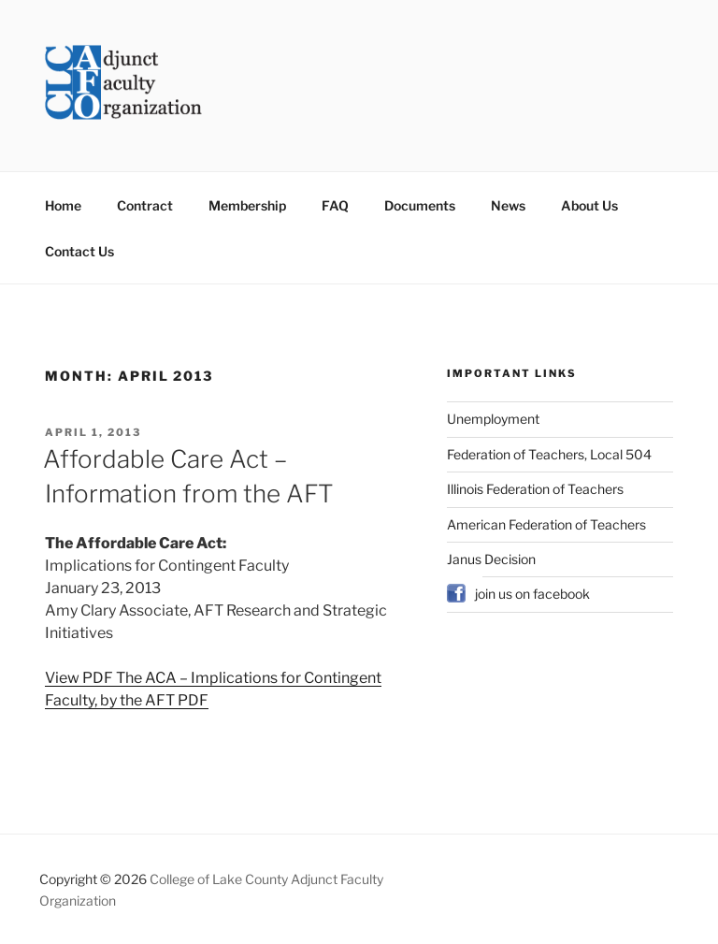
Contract (145, 205)
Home (63, 205)
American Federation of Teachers (546, 524)
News (508, 205)
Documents (419, 205)
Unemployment (493, 419)
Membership (247, 205)
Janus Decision (491, 559)
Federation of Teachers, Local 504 (549, 454)
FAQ (335, 205)
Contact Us (79, 251)
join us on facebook (532, 594)
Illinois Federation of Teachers (535, 489)
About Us (589, 205)
